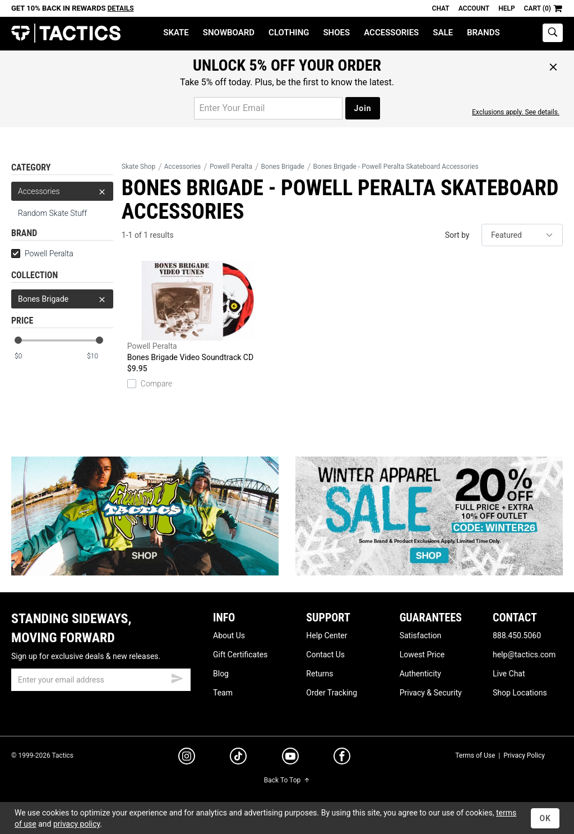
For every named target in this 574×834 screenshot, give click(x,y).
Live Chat (509, 673)
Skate (175, 32)
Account (474, 8)
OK (545, 818)
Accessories (391, 32)
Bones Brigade (62, 298)
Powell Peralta (42, 253)
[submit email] (177, 677)
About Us (229, 635)
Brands (483, 32)
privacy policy (76, 823)
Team (223, 692)
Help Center (326, 635)
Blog (221, 673)
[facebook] (342, 758)
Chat (441, 8)
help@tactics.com (524, 654)
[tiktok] (238, 758)
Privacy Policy (524, 755)
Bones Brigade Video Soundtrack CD (198, 311)
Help (506, 8)
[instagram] (186, 758)
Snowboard (228, 32)
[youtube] (290, 758)
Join (362, 108)
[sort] (522, 235)
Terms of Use (475, 755)
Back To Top (287, 780)
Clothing (289, 32)
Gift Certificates (240, 654)
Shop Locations (520, 692)
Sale (443, 32)
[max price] (100, 356)
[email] (101, 680)
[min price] (27, 356)
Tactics (66, 33)
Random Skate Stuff (52, 213)
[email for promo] (268, 108)
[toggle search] (553, 33)
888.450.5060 (517, 635)
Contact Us (325, 654)
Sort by (457, 235)
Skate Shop (138, 167)
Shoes (336, 32)
